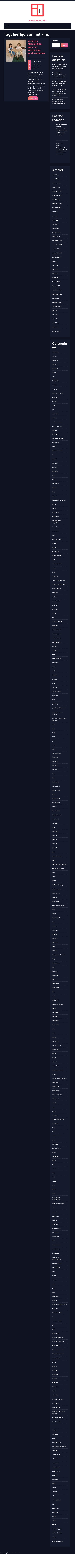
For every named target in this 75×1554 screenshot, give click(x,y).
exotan (54, 671)
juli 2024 (54, 261)
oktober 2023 (56, 298)
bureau (54, 543)
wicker (54, 1487)
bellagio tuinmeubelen (58, 500)
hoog (53, 778)
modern (54, 1074)
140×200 (55, 360)
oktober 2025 (56, 199)
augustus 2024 (56, 257)
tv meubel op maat (57, 1399)
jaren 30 (54, 835)
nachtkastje (55, 1086)
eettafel (54, 646)
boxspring (55, 527)
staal (53, 1240)
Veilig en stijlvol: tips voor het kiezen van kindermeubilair (36, 49)
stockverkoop (56, 1267)
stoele (54, 1275)
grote (53, 741)
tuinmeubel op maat (58, 1341)
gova (53, 724)
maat (53, 1029)
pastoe (54, 1152)
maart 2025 (55, 228)
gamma (54, 687)
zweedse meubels (57, 1541)
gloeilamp (55, 704)
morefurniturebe (61, 124)
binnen (54, 508)
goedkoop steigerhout (58, 708)
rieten (54, 1181)
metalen (54, 1062)
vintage (54, 1438)
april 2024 (55, 273)
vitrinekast (55, 1459)
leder (53, 979)
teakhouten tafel (57, 1312)
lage (53, 946)
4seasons (55, 397)
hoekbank (55, 769)
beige (54, 492)
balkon (54, 446)
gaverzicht (55, 695)
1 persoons (55, 352)
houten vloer (56, 811)
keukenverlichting (57, 885)
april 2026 (55, 175)
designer (55, 592)
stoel (53, 1271)
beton (54, 504)
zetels (54, 1520)
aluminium (55, 413)
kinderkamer (56, 893)
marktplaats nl (56, 1045)
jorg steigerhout (57, 856)
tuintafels (55, 1382)
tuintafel (54, 1378)
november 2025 (57, 195)
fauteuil (54, 675)
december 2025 (57, 191)
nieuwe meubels (57, 1094)
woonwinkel (55, 1512)
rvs (53, 1208)
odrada (54, 1103)
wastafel (54, 1475)
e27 (53, 617)
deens (54, 568)
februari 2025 (56, 232)
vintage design (56, 1442)
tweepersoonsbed (57, 1417)
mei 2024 (55, 269)
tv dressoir (55, 1387)
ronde (54, 1189)
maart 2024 (55, 277)
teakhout (55, 1308)
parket (54, 1140)
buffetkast (55, 531)
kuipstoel (55, 926)
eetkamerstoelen (57, 634)
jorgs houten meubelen (59, 864)
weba (53, 1483)
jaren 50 (54, 839)
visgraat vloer (56, 1454)
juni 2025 (55, 216)
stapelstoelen (56, 1249)
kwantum (55, 934)
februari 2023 (56, 331)
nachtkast (55, 1082)
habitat (54, 745)
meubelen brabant (57, 1070)
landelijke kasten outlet (59, 955)
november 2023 (57, 294)
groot (53, 736)
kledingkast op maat (58, 905)
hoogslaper (55, 782)
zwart (54, 1524)
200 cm (54, 372)
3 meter (54, 385)
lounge (54, 1008)
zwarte (54, 1537)
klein (53, 909)
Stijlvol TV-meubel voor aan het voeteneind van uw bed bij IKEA (59, 83)
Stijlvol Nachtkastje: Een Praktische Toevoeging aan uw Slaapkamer (59, 66)
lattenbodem (56, 963)
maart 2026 (55, 179)
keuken (54, 880)
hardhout (55, 761)
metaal (54, 1057)
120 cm (54, 356)
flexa (53, 683)
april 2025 (55, 224)
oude (53, 1131)
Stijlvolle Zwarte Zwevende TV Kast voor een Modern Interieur (59, 75)
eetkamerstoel (56, 629)
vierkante (55, 1434)
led (53, 967)
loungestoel (55, 1024)
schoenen (55, 1224)
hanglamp (55, 757)
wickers (54, 1491)
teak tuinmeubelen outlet (59, 1304)
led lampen (55, 975)
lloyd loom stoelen (57, 1004)
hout (53, 794)
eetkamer (55, 625)
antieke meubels (57, 426)
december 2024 (57, 240)
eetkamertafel (56, 638)
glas (53, 699)
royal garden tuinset (58, 1203)
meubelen (55, 1066)
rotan (53, 1193)
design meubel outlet (58, 580)
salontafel (55, 1212)
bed (53, 475)
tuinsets (54, 1366)
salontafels (55, 1216)
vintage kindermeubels (59, 1446)
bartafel (54, 467)
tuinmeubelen (56, 1345)
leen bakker (55, 983)
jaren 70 (54, 848)
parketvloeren (56, 1148)
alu (53, 409)
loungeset (55, 1016)
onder (54, 1111)
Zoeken (55, 41)
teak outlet (55, 1296)
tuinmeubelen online (58, 1350)
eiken (53, 654)
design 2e (55, 576)
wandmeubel (56, 1467)
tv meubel (55, 1395)
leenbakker (55, 987)
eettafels (54, 650)
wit (53, 1496)
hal (53, 749)
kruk (53, 922)
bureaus (54, 547)
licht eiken (55, 1000)
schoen (54, 1220)
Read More (33, 98)
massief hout (56, 1049)
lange (54, 959)
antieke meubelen (57, 422)
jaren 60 (54, 843)
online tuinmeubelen (58, 1119)
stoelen (54, 1280)
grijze (54, 732)
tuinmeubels (56, 1358)
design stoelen (56, 588)
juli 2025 (54, 212)
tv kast (54, 1391)
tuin (53, 1329)
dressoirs (55, 609)
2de (53, 376)
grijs (53, 728)
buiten (54, 535)
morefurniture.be (38, 20)
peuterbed (55, 1156)
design (54, 572)
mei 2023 (55, 319)
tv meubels (55, 1403)
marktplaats (55, 1041)
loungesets (55, 1020)
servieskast (55, 1232)
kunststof (55, 930)
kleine (54, 913)
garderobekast (56, 691)
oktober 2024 (56, 249)
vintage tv (55, 1450)
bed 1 (53, 479)
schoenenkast (56, 1228)
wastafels (55, 1479)
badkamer (55, 434)
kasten (54, 876)
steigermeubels (57, 1263)
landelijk (54, 950)
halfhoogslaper (56, 753)
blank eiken (55, 512)
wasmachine (56, 1471)
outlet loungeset (57, 1136)
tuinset (54, 1362)
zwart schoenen (57, 1533)
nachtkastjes (56, 1090)
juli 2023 (54, 310)
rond (53, 1185)
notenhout (55, 1099)
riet (53, 1177)
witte (53, 1504)
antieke (54, 418)
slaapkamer (55, 1236)
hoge (53, 774)
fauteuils (54, 679)
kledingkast (55, 901)
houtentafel (55, 819)
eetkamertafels (56, 642)
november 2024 (57, 244)
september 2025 (57, 203)
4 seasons (55, 389)
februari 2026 (56, 183)
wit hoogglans (56, 1500)
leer (53, 992)
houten (54, 806)
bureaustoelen (56, 555)
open (53, 1127)
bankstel (54, 463)
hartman (54, 765)
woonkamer (55, 1508)
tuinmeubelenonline (58, 1354)
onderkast (55, 1115)
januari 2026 (56, 187)
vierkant (54, 1430)
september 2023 (57, 302)
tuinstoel (54, 1370)
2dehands (55, 381)
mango (54, 1037)
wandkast (55, 1463)
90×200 (54, 401)
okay (53, 1107)
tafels (54, 1288)
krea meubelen (56, 918)
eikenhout (55, 662)
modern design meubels (59, 1078)
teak (53, 1292)
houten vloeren (56, 815)
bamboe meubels (57, 451)
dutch (54, 613)
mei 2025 (55, 220)
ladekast (54, 938)
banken (54, 459)
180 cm (54, 364)
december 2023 (57, 290)
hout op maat (56, 802)
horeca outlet (56, 790)
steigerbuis (55, 1253)
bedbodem (55, 483)
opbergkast (55, 1123)
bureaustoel (55, 551)
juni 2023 (55, 314)
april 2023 (55, 323)
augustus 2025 (56, 207)
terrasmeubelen (57, 1321)
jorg (53, 852)
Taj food (58, 143)
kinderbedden (56, 889)
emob (54, 667)
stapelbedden (56, 1245)
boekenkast (55, 516)
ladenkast (55, 942)
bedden (54, 488)
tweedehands (56, 1407)
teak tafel (55, 1300)
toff (53, 1325)
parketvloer (55, 1144)
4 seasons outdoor (57, 393)
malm (53, 1033)
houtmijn (54, 823)
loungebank (55, 1012)
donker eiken (56, 601)
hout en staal (56, 798)
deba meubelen (57, 564)
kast (53, 872)
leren (53, 996)
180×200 (55, 368)
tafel (53, 1284)
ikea (53, 827)
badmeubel (55, 442)
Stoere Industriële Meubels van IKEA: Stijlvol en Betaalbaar (58, 101)
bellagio (54, 496)
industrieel (55, 831)
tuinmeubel (55, 1333)
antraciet (55, 430)
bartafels (55, 471)
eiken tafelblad (56, 658)
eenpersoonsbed (57, 621)
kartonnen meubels (58, 868)
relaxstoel (55, 1168)
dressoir (54, 605)
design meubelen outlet (59, 584)
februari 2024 (56, 282)
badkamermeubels (57, 438)
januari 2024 (56, 286)
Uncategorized (56, 1422)
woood (54, 1516)
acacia (54, 405)
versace (54, 1426)
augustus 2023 (56, 306)
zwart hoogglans (57, 1529)
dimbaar (54, 597)
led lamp (54, 971)
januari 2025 (56, 236)
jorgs (53, 860)
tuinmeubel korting (57, 1337)
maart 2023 (55, 327)
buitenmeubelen (57, 539)
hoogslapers (56, 786)
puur (53, 1164)
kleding (54, 897)
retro (53, 1173)
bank (53, 455)
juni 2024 (55, 265)
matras (54, 1053)
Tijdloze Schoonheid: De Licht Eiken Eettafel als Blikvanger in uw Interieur (62, 131)
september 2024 (57, 253)
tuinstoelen (55, 1374)
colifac (54, 560)
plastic (54, 1160)
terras (54, 1317)
